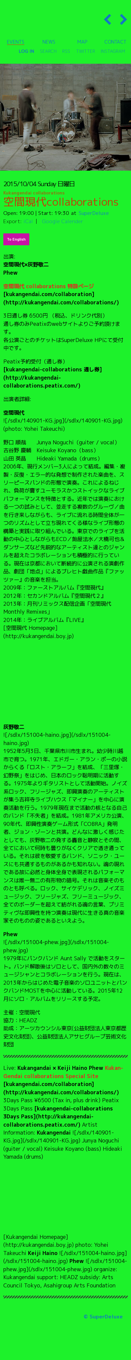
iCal (28, 221)
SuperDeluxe (94, 213)
